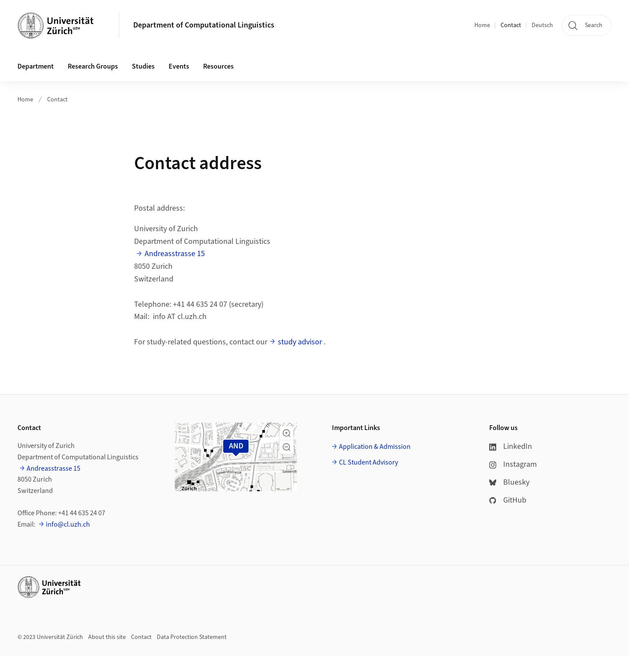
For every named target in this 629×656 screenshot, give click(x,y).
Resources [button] (218, 66)
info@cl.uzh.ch (68, 524)
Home (482, 25)
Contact (511, 25)
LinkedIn (510, 446)
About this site (107, 637)
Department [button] (35, 66)
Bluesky (509, 482)
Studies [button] (143, 66)
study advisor (300, 342)
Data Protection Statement (192, 637)
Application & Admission (375, 446)
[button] (287, 433)
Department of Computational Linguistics (203, 25)
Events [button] (179, 66)
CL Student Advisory (368, 462)
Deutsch (542, 25)
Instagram (513, 464)
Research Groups (93, 66)
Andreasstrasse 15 (175, 253)
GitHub (507, 500)
